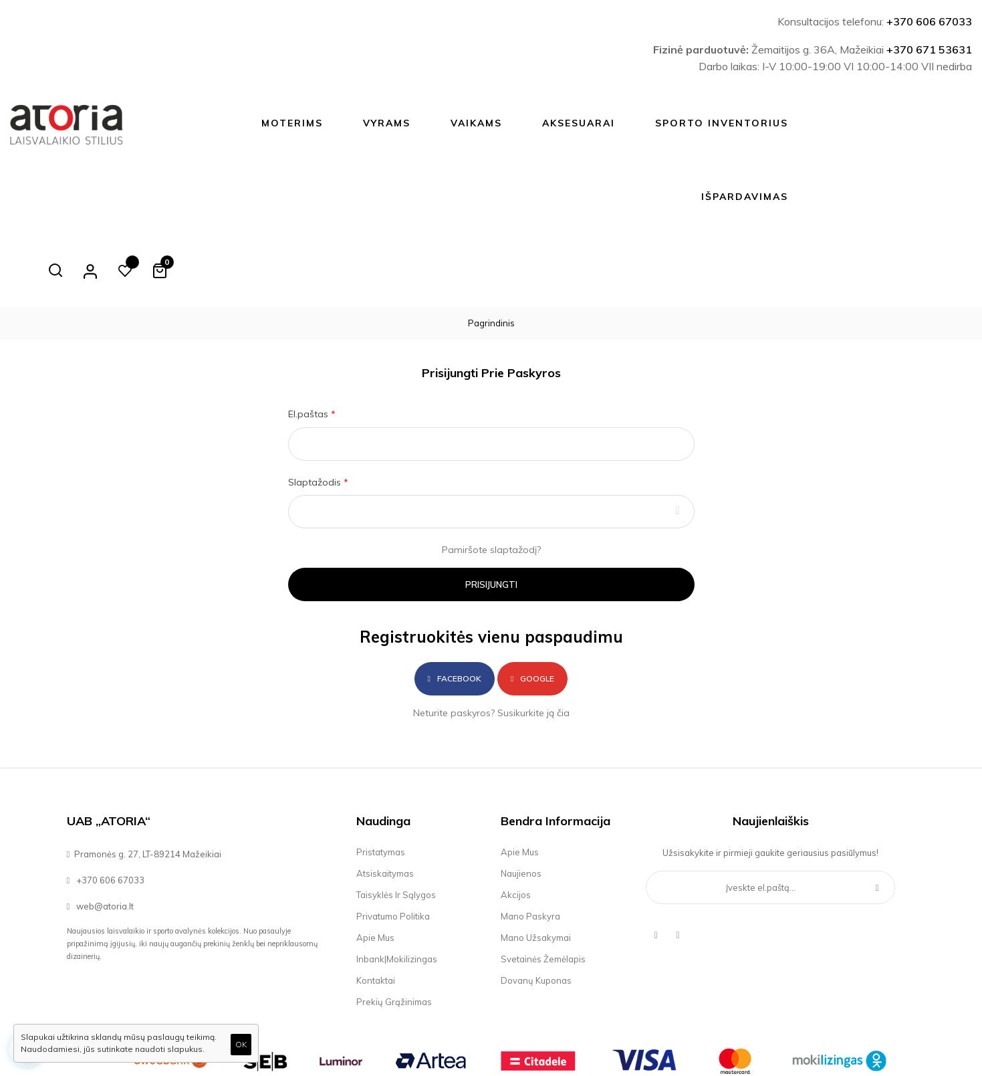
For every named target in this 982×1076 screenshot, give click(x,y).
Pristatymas (380, 778)
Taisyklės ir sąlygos (396, 821)
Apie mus (375, 864)
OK (241, 1044)
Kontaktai (375, 906)
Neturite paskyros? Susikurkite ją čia (491, 639)
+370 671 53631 (929, 49)
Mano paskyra (530, 842)
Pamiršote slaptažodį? (491, 476)
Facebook (454, 605)
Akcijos (516, 821)
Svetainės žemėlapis (543, 885)
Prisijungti (491, 511)
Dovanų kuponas (536, 906)
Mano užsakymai (536, 864)
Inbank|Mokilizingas (396, 885)
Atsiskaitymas (385, 799)
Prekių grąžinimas (394, 928)
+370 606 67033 (929, 21)
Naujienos (521, 799)
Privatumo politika (393, 842)
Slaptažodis (316, 409)
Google (532, 605)
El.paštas (309, 340)
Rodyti (678, 438)
